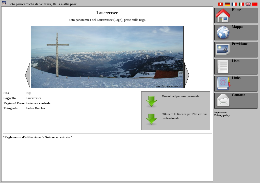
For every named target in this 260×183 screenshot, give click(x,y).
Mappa (237, 27)
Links (236, 78)
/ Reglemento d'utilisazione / (22, 137)
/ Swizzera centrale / (57, 137)
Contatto (238, 95)
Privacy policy (222, 115)
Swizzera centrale (38, 103)
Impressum (220, 112)
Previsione (240, 44)
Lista (235, 61)
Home (236, 10)
